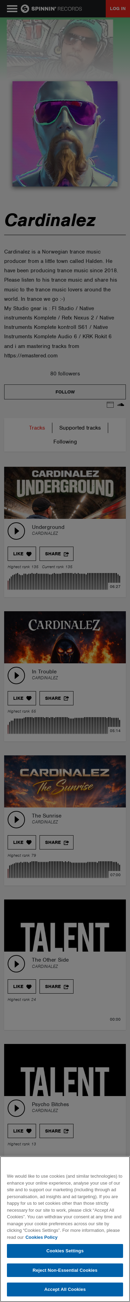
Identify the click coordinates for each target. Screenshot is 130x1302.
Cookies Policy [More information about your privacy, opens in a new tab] (41, 1237)
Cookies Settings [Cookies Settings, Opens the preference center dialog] (65, 1250)
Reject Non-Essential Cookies (65, 1270)
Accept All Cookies (65, 1289)
